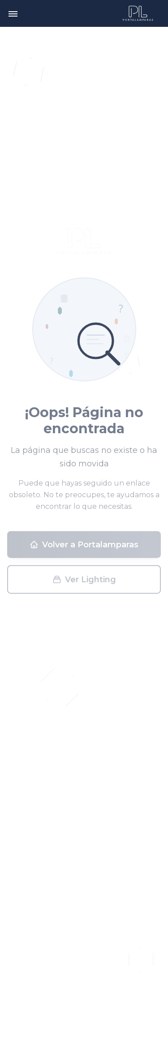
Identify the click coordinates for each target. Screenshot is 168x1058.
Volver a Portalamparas (84, 547)
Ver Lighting (84, 582)
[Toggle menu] (13, 13)
